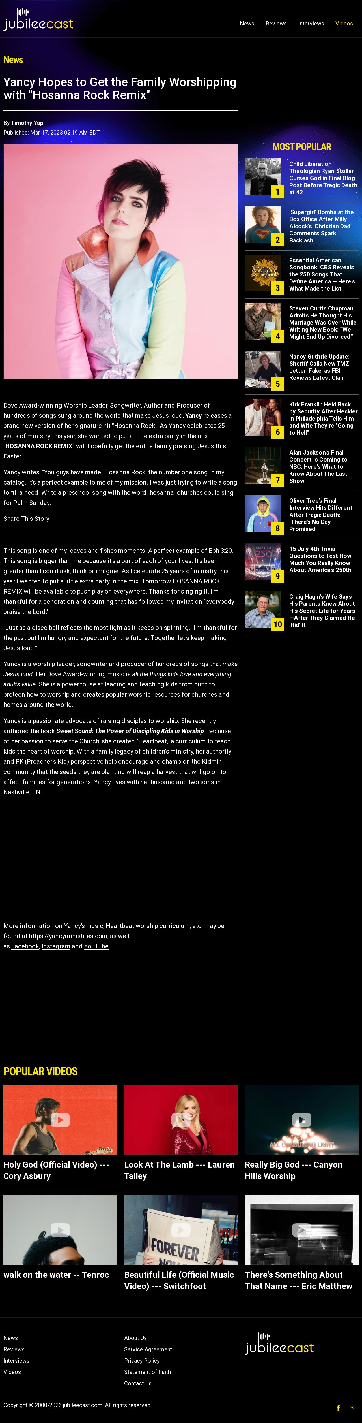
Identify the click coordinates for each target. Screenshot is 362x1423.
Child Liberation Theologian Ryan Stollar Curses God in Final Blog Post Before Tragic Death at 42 (323, 178)
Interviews (311, 23)
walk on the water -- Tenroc (56, 1275)
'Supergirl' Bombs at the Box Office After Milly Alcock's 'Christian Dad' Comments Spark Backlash (321, 226)
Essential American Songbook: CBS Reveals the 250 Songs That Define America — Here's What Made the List (322, 274)
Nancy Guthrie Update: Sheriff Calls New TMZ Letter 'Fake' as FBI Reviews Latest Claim (319, 367)
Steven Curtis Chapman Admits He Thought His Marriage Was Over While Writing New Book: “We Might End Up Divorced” (323, 322)
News (247, 23)
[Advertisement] (301, 106)
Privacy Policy (142, 1360)
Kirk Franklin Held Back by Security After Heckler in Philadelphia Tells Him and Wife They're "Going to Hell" (323, 418)
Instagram (56, 946)
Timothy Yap (27, 123)
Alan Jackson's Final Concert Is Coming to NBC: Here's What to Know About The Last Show (318, 466)
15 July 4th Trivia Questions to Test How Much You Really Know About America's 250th (320, 559)
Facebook (25, 946)
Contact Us (138, 1383)
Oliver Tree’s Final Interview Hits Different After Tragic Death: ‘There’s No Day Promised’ (320, 514)
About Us (135, 1338)
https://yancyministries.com (68, 936)
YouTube (96, 946)
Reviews (276, 23)
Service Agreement (148, 1349)
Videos (344, 23)
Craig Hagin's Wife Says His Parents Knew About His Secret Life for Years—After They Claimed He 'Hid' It (322, 610)
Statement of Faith (147, 1372)
